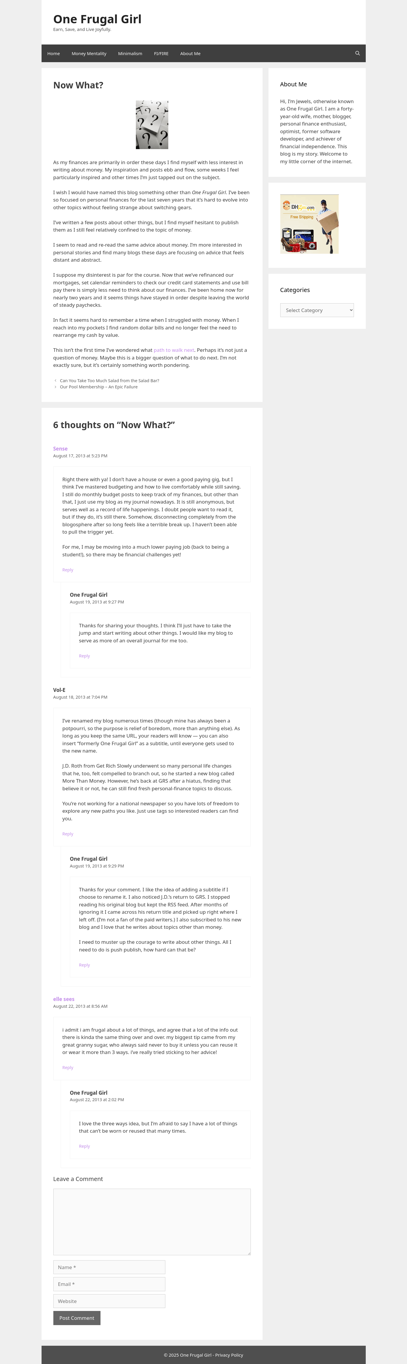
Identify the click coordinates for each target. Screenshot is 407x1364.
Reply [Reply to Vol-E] (67, 834)
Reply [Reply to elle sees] (67, 1067)
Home (53, 53)
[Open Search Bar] (358, 53)
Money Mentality (89, 53)
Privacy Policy (229, 1355)
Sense (60, 448)
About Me (190, 53)
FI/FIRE (161, 53)
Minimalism (130, 53)
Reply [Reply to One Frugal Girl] (84, 656)
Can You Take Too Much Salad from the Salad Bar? (109, 380)
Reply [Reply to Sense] (67, 570)
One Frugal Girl (97, 19)
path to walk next (174, 350)
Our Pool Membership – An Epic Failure (99, 387)
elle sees (64, 999)
